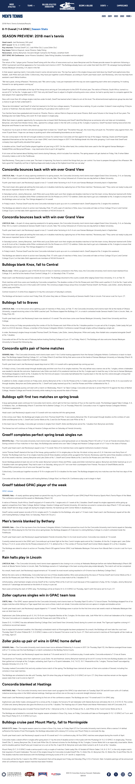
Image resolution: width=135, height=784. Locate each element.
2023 (116, 16)
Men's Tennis (12, 15)
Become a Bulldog (86, 5)
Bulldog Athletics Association (49, 5)
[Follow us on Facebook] (108, 774)
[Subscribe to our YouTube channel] (129, 774)
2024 (110, 16)
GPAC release (7, 491)
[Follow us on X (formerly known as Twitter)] (115, 774)
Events (103, 5)
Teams (30, 5)
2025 (104, 16)
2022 (122, 16)
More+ (129, 16)
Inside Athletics (11, 5)
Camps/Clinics (122, 5)
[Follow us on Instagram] (122, 774)
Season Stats (40, 29)
